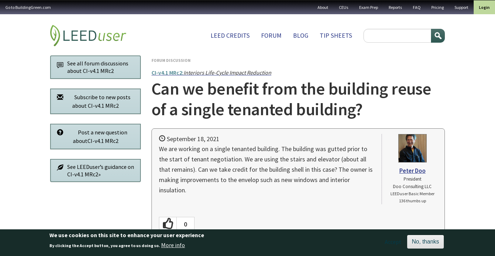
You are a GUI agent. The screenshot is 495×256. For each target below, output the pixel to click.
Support (461, 7)
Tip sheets (336, 35)
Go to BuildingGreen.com (28, 7)
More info (173, 247)
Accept (393, 243)
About (323, 7)
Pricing (437, 7)
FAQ (417, 7)
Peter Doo (412, 171)
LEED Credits (230, 35)
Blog (300, 35)
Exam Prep (368, 7)
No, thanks (425, 243)
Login (484, 7)
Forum (271, 35)
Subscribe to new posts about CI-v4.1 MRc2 (92, 101)
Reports (395, 7)
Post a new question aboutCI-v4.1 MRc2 (90, 136)
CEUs (343, 7)
